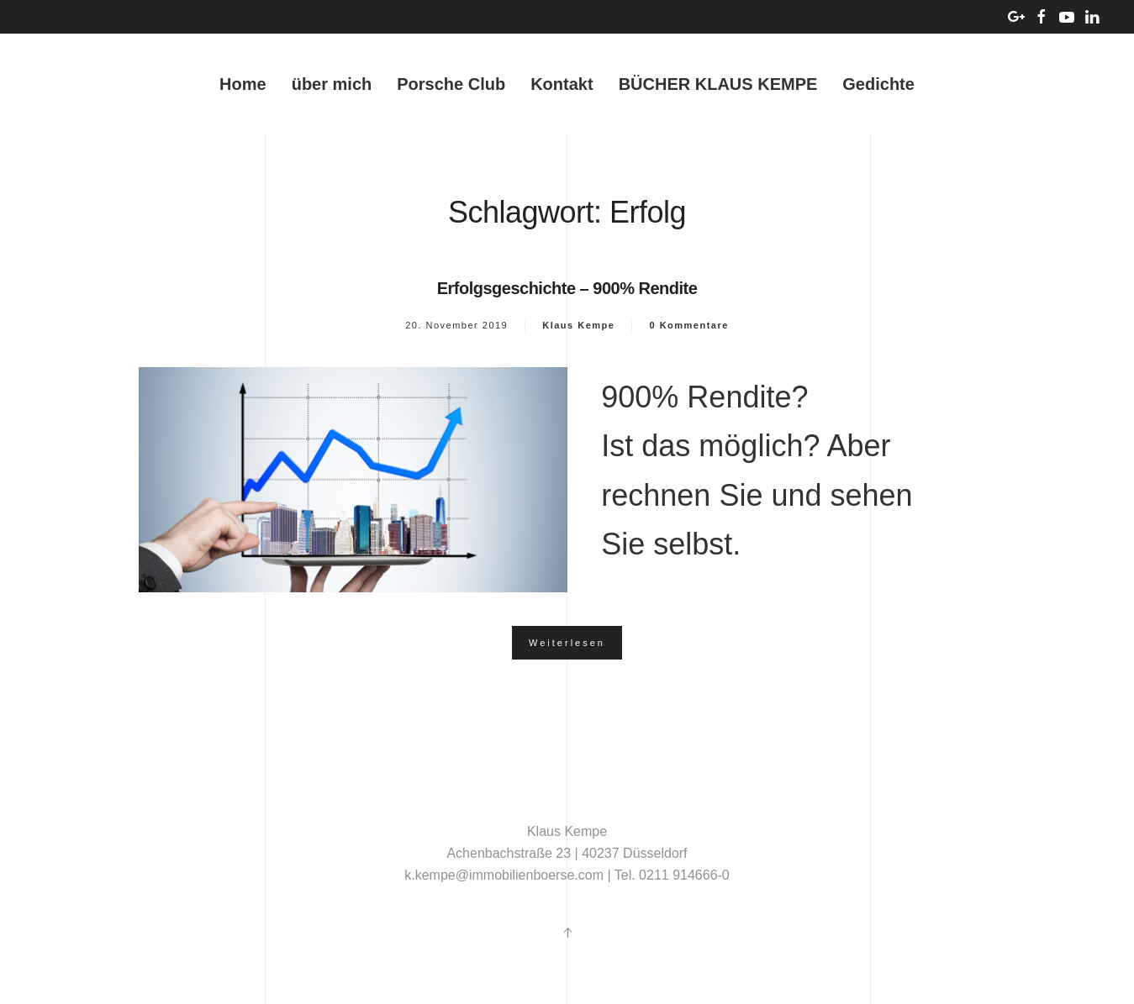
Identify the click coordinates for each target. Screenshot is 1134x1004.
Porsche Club (451, 84)
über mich (332, 84)
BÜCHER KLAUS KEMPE (718, 84)
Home (242, 84)
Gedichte (878, 84)
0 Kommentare (688, 325)
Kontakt (561, 84)
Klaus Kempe (578, 325)
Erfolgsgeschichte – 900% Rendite (567, 288)
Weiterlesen (567, 643)
